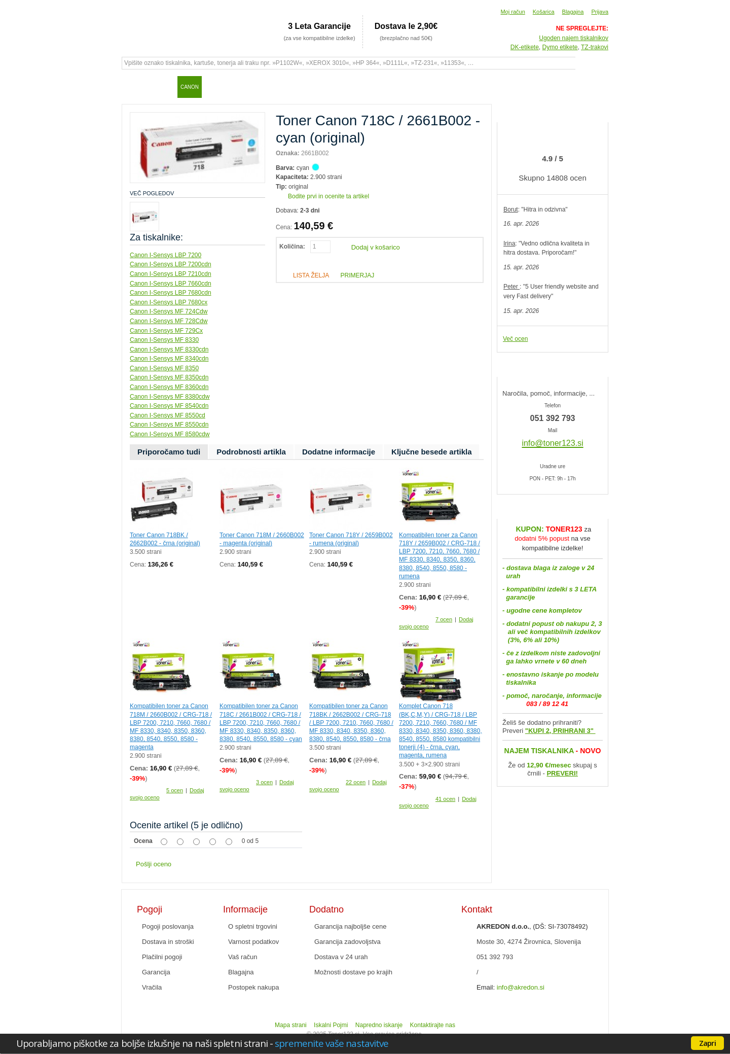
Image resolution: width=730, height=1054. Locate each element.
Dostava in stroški (168, 941)
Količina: (292, 246)
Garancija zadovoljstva (347, 941)
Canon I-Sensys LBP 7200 (165, 255)
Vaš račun (243, 957)
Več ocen (515, 338)
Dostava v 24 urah (341, 957)
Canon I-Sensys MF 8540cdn (169, 405)
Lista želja (311, 275)
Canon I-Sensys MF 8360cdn (169, 387)
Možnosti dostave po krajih (353, 972)
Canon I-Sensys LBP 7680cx (168, 302)
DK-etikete (524, 47)
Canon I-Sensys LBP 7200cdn (170, 264)
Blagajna (573, 12)
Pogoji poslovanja (168, 926)
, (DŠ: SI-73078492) (532, 926)
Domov (134, 86)
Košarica (544, 12)
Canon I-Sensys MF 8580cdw (169, 434)
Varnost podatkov (253, 941)
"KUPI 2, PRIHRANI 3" (560, 730)
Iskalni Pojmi (331, 1025)
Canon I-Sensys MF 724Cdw (168, 311)
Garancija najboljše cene (350, 926)
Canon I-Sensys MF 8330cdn (169, 349)
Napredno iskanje (379, 1025)
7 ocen (443, 619)
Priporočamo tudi (168, 451)
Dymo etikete (560, 47)
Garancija (156, 972)
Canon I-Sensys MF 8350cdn (169, 377)
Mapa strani (291, 1025)
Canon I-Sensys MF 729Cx (166, 330)
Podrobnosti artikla (251, 451)
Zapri (707, 1043)
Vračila (152, 987)
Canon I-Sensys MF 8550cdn (169, 424)
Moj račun (512, 12)
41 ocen (445, 799)
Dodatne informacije (338, 451)
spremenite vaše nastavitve (331, 1043)
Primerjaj (357, 275)
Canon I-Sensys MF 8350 (164, 368)
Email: (486, 987)
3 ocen (264, 782)
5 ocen (174, 790)
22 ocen (356, 782)
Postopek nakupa (253, 987)
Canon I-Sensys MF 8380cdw (169, 396)
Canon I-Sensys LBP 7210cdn (170, 273)
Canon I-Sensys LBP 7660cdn (170, 283)
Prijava (599, 12)
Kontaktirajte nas (432, 1025)
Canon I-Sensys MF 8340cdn (169, 358)
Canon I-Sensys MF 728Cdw (168, 321)
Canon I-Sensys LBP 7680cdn (170, 292)
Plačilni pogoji (162, 957)
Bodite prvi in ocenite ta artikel (328, 196)
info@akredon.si (520, 987)
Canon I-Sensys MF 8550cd (167, 415)
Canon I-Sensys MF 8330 (164, 339)
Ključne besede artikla (431, 451)
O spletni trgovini (252, 926)
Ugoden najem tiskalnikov (573, 38)
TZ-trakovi (594, 47)
